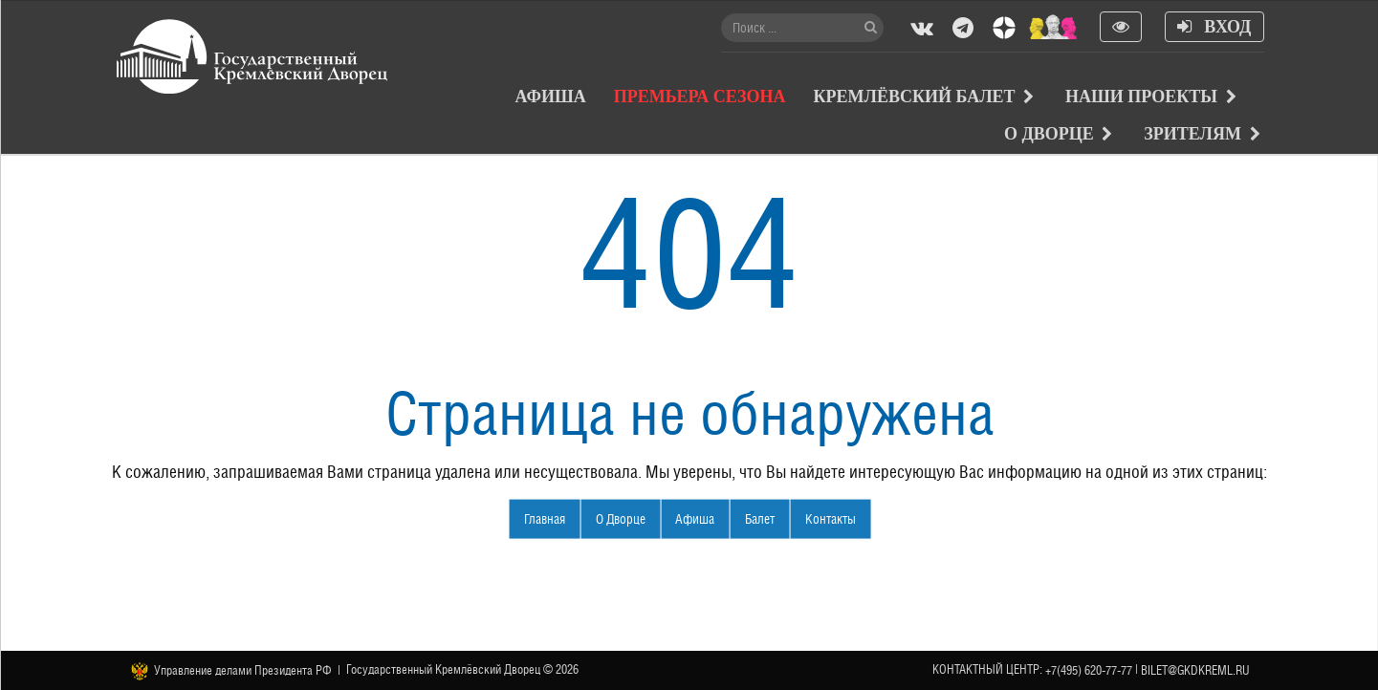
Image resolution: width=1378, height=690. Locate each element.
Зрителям (1192, 133)
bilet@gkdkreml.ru (1195, 670)
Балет (760, 518)
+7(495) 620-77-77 (1088, 670)
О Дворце (1049, 133)
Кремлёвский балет (914, 96)
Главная (544, 518)
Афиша (550, 96)
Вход (1214, 26)
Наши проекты (1141, 96)
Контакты (830, 518)
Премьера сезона (700, 96)
